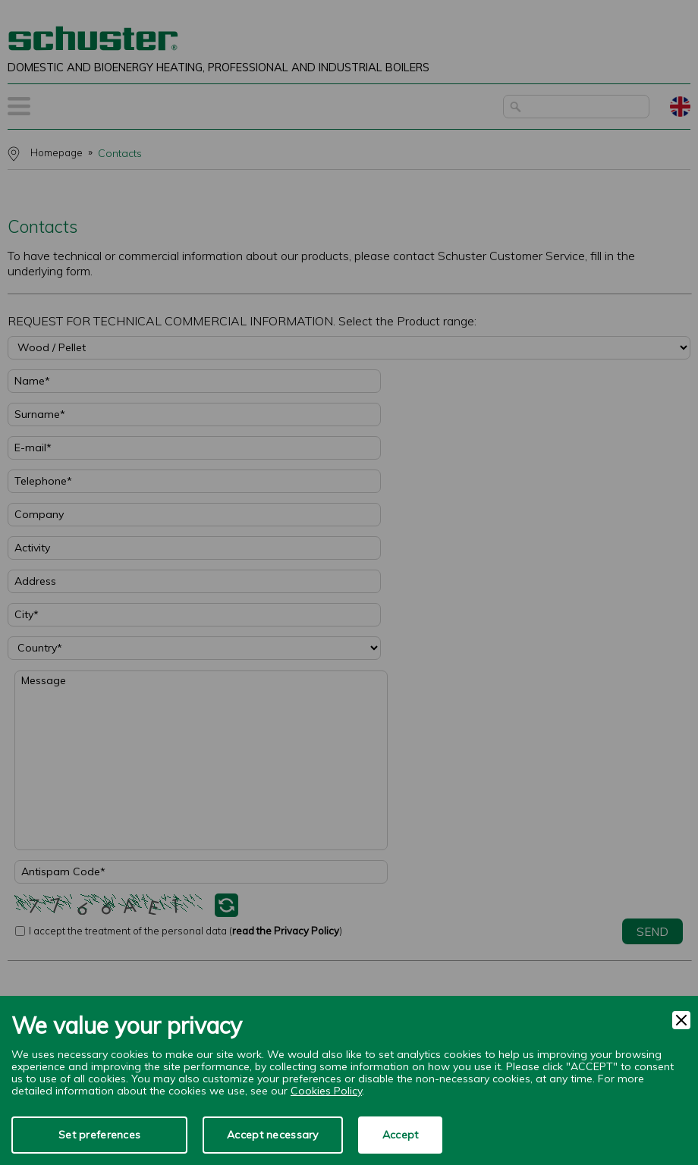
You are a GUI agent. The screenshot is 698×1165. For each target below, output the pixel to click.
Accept (400, 1134)
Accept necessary (272, 1134)
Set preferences (99, 1134)
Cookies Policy (326, 1090)
